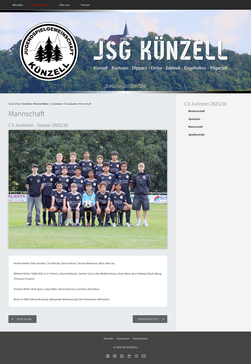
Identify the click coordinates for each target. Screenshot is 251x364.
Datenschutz (140, 338)
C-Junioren (56, 103)
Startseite (26, 103)
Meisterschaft (196, 111)
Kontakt (108, 338)
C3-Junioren (70, 103)
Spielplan (194, 119)
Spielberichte (196, 134)
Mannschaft (195, 127)
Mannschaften (41, 103)
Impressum (123, 338)
